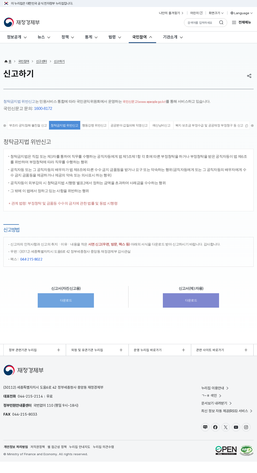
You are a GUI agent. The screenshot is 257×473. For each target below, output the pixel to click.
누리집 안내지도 (80, 458)
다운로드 (66, 311)
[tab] (128, 135)
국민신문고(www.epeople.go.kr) (147, 101)
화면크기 (216, 13)
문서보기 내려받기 (217, 414)
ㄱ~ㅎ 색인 (211, 406)
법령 (112, 37)
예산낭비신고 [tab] (208, 126)
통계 (88, 37)
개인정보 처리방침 (16, 458)
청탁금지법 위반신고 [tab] (101, 126)
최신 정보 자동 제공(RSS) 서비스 (227, 421)
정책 (65, 37)
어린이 (196, 13)
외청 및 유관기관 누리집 (87, 361)
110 (50, 416)
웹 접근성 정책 (57, 458)
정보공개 (14, 37)
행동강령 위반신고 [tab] (134, 126)
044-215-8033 (24, 425)
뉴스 (41, 37)
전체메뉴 (245, 22)
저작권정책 (38, 458)
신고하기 (59, 61)
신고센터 (41, 61)
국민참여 (139, 37)
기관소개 (170, 37)
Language (241, 13)
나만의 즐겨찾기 (171, 13)
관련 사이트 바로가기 (210, 361)
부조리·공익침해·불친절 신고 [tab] (60, 126)
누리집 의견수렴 (103, 458)
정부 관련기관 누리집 (23, 361)
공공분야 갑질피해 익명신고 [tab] (173, 126)
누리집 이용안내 (215, 399)
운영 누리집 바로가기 (148, 361)
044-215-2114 (30, 407)
